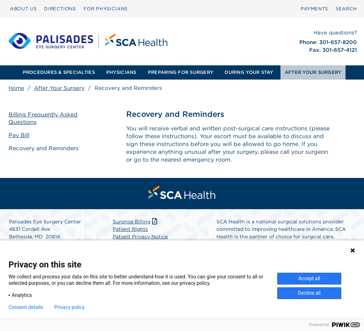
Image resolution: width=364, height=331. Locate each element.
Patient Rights (130, 229)
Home (16, 88)
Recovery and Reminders (44, 148)
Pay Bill (19, 135)
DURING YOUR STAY (249, 72)
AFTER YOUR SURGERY (313, 72)
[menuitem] (23, 9)
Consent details (26, 307)
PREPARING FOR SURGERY (180, 72)
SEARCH (346, 8)
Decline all (309, 293)
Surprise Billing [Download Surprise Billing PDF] (136, 221)
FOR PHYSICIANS (106, 8)
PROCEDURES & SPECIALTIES (59, 72)
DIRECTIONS (60, 8)
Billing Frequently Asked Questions (43, 118)
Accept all (309, 278)
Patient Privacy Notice (140, 236)
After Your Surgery (59, 88)
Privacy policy (69, 307)
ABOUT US (23, 8)
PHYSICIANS (121, 72)
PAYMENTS (314, 8)
